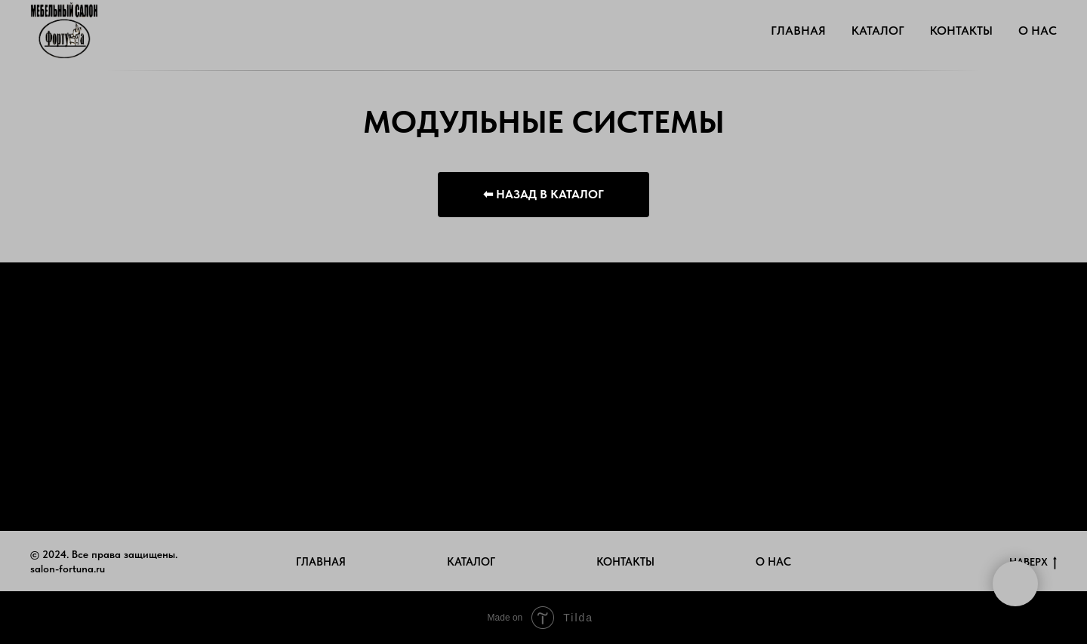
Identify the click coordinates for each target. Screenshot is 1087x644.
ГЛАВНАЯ (798, 30)
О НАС (1037, 30)
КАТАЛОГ (877, 30)
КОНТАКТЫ (961, 30)
